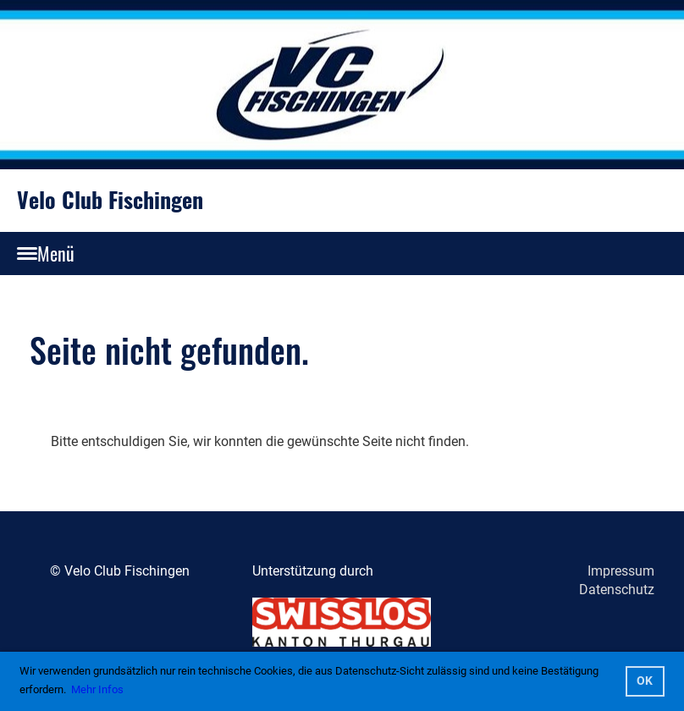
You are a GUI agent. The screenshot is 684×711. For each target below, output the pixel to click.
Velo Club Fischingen (110, 200)
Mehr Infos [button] (97, 689)
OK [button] (645, 681)
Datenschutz (616, 589)
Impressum (620, 571)
